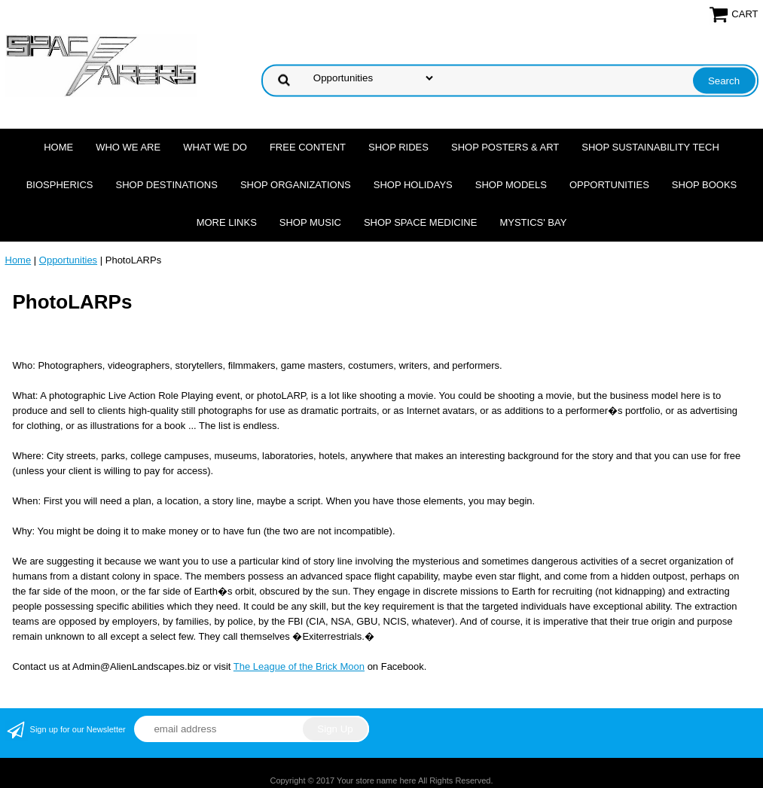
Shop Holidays (413, 184)
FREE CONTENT (308, 147)
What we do (215, 147)
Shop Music (310, 222)
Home (58, 147)
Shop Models (511, 184)
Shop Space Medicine (421, 222)
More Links (227, 222)
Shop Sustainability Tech (650, 147)
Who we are (128, 147)
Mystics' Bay (532, 222)
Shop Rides (398, 147)
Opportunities (609, 184)
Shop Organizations (295, 184)
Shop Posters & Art (505, 147)
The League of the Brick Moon (299, 666)
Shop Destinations (167, 184)
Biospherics (59, 184)
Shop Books (704, 184)
